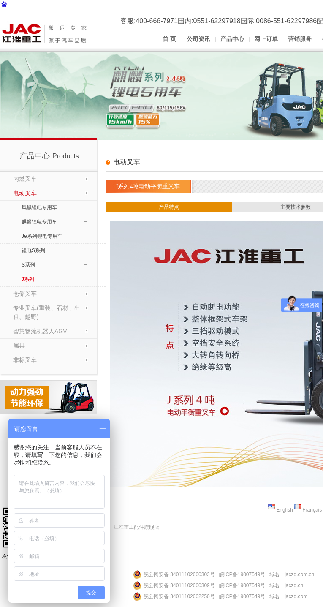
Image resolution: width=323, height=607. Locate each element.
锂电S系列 (33, 250)
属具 (19, 345)
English (280, 510)
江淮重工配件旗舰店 (136, 527)
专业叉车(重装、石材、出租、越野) (46, 312)
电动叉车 (25, 193)
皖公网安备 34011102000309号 (179, 585)
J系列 (28, 279)
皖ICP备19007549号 (242, 574)
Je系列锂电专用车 (42, 236)
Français (308, 510)
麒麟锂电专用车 (39, 222)
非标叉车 (25, 360)
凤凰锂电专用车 (39, 207)
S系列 (28, 265)
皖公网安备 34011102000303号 (179, 574)
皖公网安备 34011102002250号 (179, 596)
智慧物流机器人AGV (40, 331)
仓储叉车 (25, 293)
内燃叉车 (25, 178)
